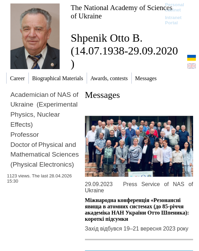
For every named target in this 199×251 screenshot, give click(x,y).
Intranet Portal (173, 20)
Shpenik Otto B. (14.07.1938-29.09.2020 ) (124, 51)
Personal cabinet (174, 7)
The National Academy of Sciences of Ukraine (121, 11)
